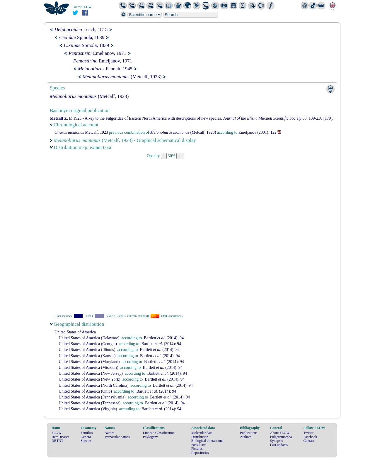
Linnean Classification (159, 433)
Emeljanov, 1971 (97, 53)
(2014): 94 (164, 338)
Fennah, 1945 (105, 69)
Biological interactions (207, 441)
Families (87, 433)
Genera (86, 437)
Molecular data (201, 433)
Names (109, 433)
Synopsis (276, 441)
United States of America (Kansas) (87, 356)
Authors (245, 437)
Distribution (199, 437)
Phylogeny (150, 437)
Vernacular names (117, 437)
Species (86, 441)
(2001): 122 (257, 132)
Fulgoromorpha (281, 437)
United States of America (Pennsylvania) (92, 397)
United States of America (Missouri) (88, 367)
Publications (248, 433)
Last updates (279, 445)
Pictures (197, 449)
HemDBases (60, 437)
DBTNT (57, 441)
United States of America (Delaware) (89, 338)
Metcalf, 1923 (81, 132)
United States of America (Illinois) (87, 349)
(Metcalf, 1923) (122, 76)
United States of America (75, 332)
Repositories (200, 453)
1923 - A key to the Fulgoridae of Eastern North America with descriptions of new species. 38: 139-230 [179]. (191, 118)
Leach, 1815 (81, 29)
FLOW (57, 433)
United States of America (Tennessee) (89, 403)
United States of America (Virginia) (88, 409)
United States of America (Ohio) (85, 391)
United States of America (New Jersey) (91, 373)
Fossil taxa (199, 445)
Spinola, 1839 (81, 37)
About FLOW (280, 433)
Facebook (310, 437)
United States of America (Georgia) (88, 344)
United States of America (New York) (89, 379)
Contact (309, 441)
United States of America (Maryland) (89, 361)
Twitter (308, 433)
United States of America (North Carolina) (93, 385)
